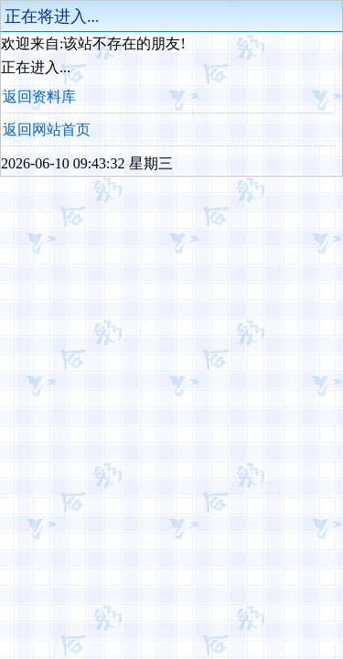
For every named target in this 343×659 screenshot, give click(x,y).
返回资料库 (39, 96)
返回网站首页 (47, 129)
